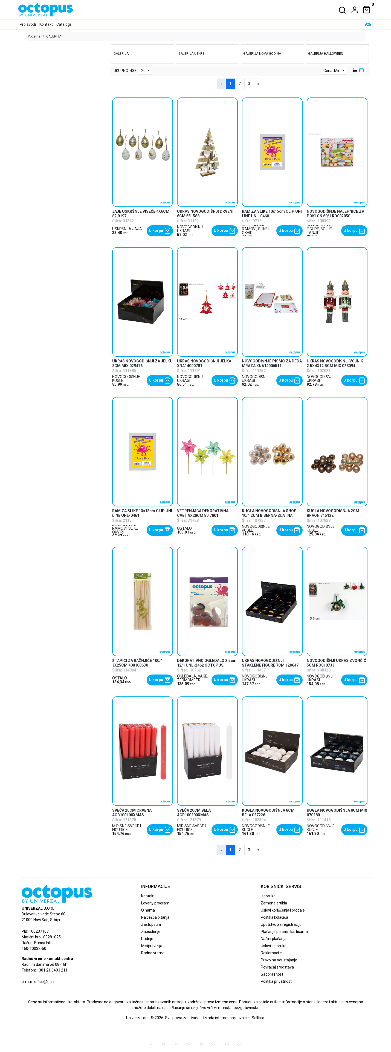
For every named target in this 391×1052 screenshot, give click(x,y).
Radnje (147, 938)
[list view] (354, 70)
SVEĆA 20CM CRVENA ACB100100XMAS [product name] (132, 812)
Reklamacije (271, 953)
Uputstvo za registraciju (281, 924)
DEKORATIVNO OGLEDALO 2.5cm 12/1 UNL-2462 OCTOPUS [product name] (206, 662)
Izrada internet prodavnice (226, 1018)
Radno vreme (152, 953)
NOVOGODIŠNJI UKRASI (190, 229)
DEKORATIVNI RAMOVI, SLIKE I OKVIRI (255, 229)
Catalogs (64, 24)
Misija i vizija (151, 946)
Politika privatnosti (276, 981)
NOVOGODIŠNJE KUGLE (126, 378)
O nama (148, 910)
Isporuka (268, 896)
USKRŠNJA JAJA (127, 229)
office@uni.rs (45, 981)
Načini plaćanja (273, 938)
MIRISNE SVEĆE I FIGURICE (126, 828)
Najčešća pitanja (155, 917)
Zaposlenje (150, 931)
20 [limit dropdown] (143, 70)
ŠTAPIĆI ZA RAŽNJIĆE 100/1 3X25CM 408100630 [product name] (137, 662)
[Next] (258, 84)
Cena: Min (332, 70)
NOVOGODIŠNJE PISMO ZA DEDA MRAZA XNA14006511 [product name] (272, 363)
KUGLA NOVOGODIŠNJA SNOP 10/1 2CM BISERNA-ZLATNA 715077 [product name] (269, 515)
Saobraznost (272, 974)
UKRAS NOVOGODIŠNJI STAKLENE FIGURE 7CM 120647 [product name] (270, 662)
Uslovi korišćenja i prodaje (283, 910)
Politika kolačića (274, 917)
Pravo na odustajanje (279, 960)
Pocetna (34, 36)
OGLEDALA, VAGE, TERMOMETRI (192, 678)
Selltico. (258, 1018)
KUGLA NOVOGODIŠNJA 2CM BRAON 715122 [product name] (333, 513)
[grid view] (361, 70)
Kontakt (46, 24)
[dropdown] (353, 10)
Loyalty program (155, 903)
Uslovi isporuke (273, 946)
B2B (368, 24)
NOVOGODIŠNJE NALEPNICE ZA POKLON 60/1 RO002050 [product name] (335, 213)
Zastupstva (151, 924)
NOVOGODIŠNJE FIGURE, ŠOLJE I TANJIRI (321, 229)
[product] (143, 152)
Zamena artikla (274, 903)
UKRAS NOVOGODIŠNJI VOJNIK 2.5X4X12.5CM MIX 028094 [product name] (335, 363)
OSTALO (184, 528)
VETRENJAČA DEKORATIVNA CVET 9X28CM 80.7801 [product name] (202, 513)
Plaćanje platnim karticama (284, 931)
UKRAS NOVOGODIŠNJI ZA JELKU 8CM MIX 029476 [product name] (142, 363)
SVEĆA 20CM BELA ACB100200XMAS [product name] (194, 812)
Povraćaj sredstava (277, 967)
